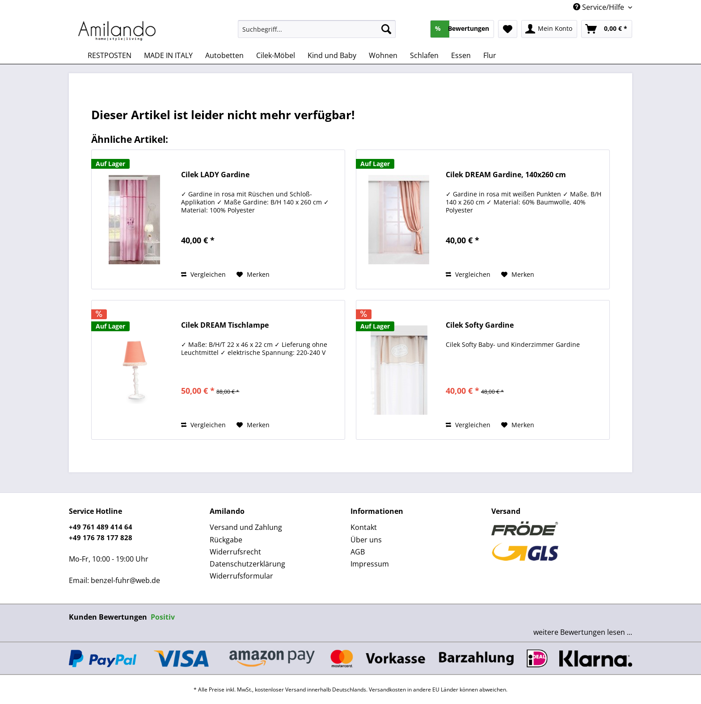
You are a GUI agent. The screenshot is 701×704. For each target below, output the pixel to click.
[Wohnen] (383, 55)
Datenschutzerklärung (247, 564)
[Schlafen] (424, 55)
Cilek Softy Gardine (480, 325)
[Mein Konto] (549, 29)
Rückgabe (226, 540)
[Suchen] (386, 29)
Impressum (369, 564)
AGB (357, 552)
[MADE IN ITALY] (168, 55)
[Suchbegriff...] (317, 29)
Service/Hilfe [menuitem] (599, 7)
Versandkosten (387, 689)
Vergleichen (203, 274)
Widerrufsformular (241, 576)
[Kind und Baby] (332, 55)
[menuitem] (317, 33)
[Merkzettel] (507, 29)
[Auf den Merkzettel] (253, 274)
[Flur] (490, 55)
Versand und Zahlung (246, 527)
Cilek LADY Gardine (215, 174)
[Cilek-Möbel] (275, 55)
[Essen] (461, 55)
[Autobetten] (224, 55)
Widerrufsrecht (235, 552)
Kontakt (363, 527)
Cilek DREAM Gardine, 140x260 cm (506, 174)
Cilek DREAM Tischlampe (225, 325)
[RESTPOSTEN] (109, 55)
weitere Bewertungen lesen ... (582, 632)
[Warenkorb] (606, 29)
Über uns (366, 540)
